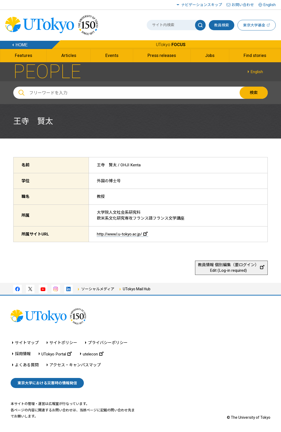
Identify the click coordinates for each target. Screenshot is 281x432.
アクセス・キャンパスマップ (75, 365)
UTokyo (170, 44)
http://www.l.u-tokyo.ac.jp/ (122, 234)
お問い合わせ (243, 5)
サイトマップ (27, 343)
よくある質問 (27, 365)
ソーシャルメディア (97, 289)
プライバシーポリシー (108, 343)
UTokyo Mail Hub (136, 289)
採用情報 (23, 354)
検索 (254, 92)
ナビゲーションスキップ (201, 5)
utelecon (93, 354)
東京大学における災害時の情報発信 (47, 383)
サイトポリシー (63, 343)
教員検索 (221, 25)
